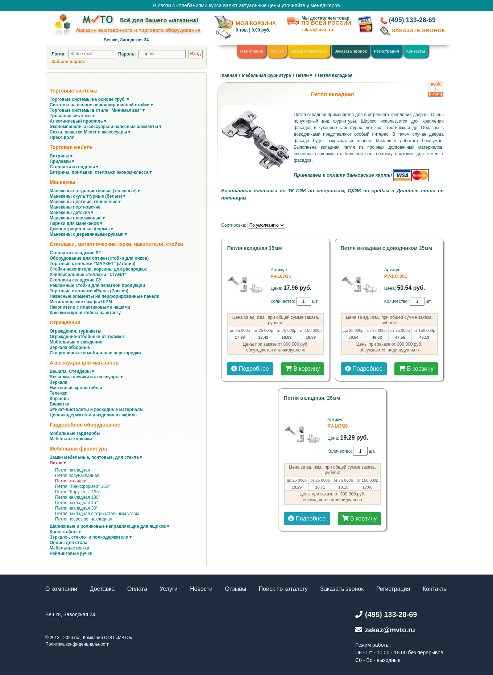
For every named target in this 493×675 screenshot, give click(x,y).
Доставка (102, 589)
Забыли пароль (68, 61)
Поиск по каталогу (309, 51)
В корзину (302, 369)
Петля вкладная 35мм (254, 248)
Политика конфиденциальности (77, 644)
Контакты (415, 51)
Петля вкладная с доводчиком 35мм (386, 248)
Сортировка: (233, 225)
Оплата (137, 589)
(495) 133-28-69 (412, 20)
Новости (201, 589)
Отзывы (235, 589)
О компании (252, 51)
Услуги (277, 51)
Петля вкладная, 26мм (312, 398)
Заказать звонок (351, 51)
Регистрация (386, 51)
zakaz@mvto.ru (317, 29)
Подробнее (250, 369)
